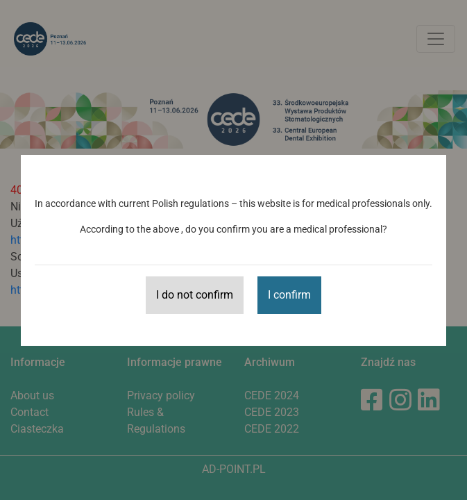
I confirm (289, 294)
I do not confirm (194, 294)
